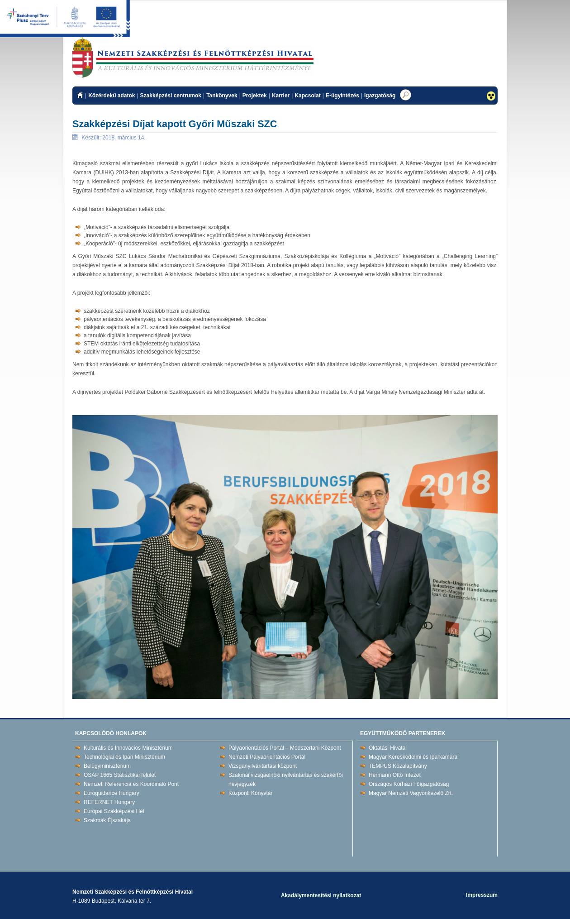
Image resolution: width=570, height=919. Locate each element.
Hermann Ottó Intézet (395, 775)
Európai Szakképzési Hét (114, 811)
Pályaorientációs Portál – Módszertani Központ (284, 748)
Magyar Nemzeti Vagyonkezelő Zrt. (411, 793)
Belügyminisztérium (107, 766)
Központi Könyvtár (250, 793)
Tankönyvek (221, 95)
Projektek (254, 95)
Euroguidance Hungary (111, 793)
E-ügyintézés (342, 95)
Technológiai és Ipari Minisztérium (124, 757)
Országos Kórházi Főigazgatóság (409, 784)
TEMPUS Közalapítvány (398, 766)
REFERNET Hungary (109, 802)
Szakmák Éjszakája (107, 820)
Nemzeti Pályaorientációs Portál (266, 757)
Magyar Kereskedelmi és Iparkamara (413, 757)
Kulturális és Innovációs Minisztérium (128, 748)
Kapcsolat (307, 95)
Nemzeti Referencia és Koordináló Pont (131, 784)
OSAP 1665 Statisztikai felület (120, 775)
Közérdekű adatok (111, 95)
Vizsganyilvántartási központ (262, 766)
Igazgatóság (379, 95)
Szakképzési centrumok (170, 95)
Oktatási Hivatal (388, 748)
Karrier (281, 95)
